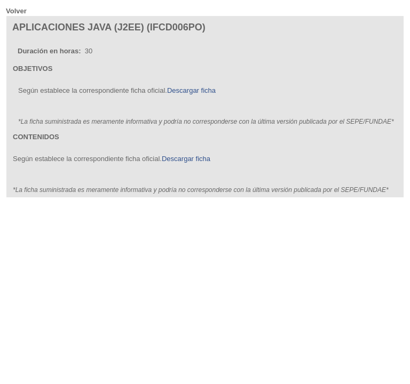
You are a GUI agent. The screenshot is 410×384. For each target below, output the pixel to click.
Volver (16, 11)
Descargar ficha (191, 90)
